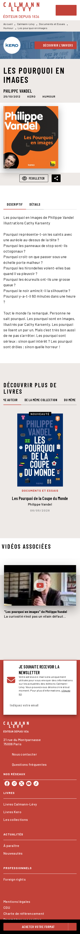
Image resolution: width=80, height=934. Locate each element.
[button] (56, 45)
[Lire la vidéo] (40, 585)
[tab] (14, 204)
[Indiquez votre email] (35, 705)
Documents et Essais (52, 23)
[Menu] (66, 10)
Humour (8, 27)
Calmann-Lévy (26, 23)
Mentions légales (16, 901)
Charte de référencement (23, 913)
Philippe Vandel (17, 91)
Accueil (8, 23)
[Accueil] (21, 10)
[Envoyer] (68, 705)
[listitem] (7, 783)
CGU (6, 907)
